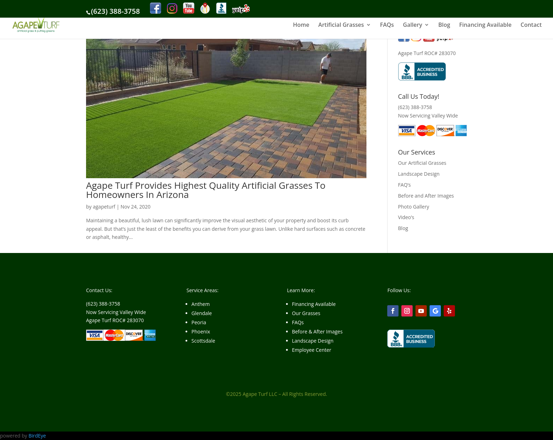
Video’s (406, 217)
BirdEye (37, 435)
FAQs (387, 25)
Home (301, 25)
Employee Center (311, 349)
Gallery (413, 25)
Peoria (199, 322)
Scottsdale (203, 340)
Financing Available (485, 25)
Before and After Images (426, 195)
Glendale (202, 313)
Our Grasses (306, 313)
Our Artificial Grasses (422, 162)
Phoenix (201, 331)
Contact (531, 25)
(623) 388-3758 (115, 11)
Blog (444, 25)
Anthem (201, 304)
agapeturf (104, 206)
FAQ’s (404, 184)
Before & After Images (317, 331)
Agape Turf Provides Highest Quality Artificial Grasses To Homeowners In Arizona (206, 190)
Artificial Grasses (341, 25)
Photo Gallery (413, 206)
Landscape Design (419, 173)
